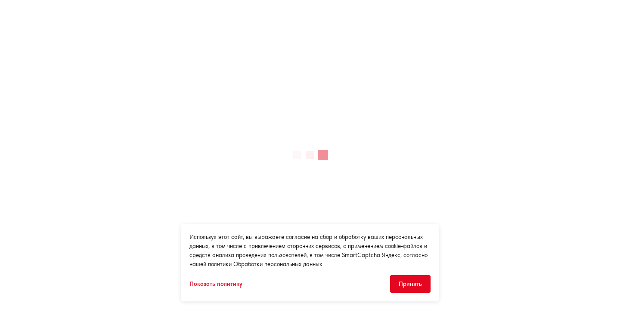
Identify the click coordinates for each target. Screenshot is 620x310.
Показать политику (215, 283)
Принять (410, 283)
